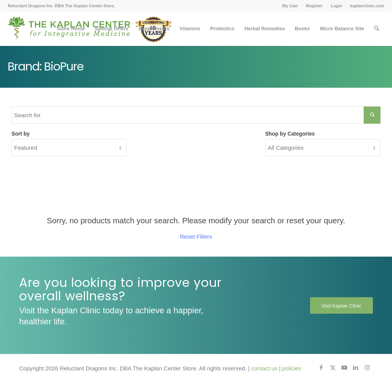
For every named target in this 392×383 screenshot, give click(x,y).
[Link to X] (332, 367)
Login (336, 5)
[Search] (376, 28)
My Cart (290, 5)
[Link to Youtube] (344, 367)
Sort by (20, 134)
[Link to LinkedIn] (355, 367)
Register (314, 5)
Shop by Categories (290, 134)
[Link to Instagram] (367, 367)
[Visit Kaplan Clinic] (341, 305)
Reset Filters (196, 236)
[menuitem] (290, 6)
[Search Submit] (372, 115)
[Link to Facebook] (321, 367)
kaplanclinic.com (367, 5)
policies (291, 368)
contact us (264, 368)
